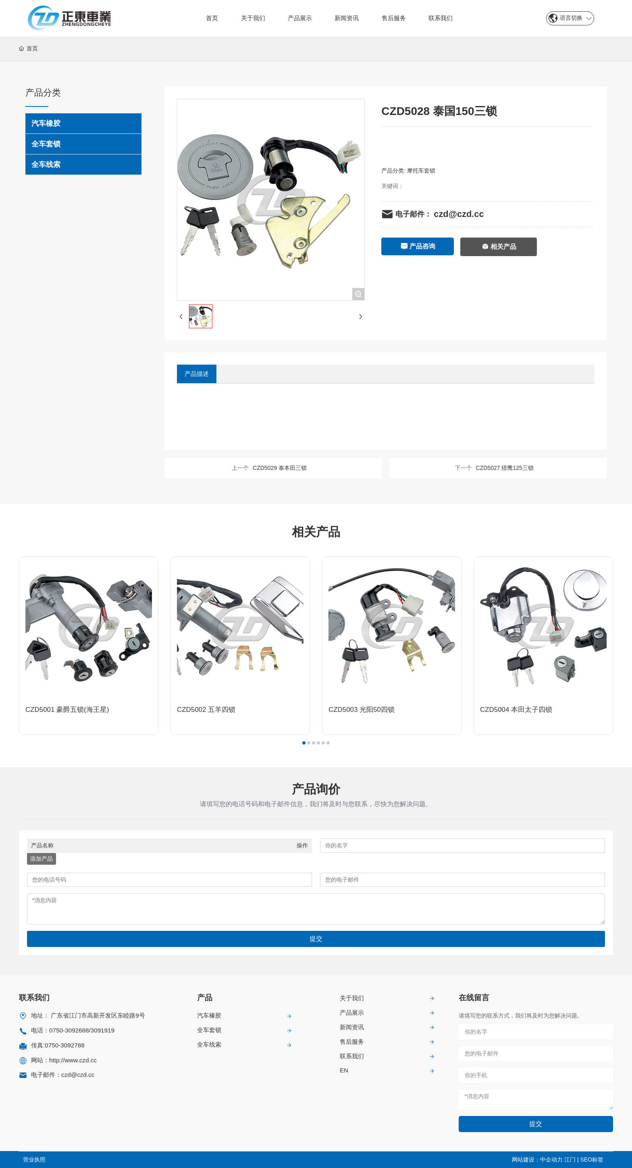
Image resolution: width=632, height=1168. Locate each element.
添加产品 (41, 858)
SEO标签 (591, 1159)
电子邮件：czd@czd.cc (62, 1074)
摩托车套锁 (421, 170)
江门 (570, 1159)
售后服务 (352, 1041)
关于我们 (352, 998)
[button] (304, 743)
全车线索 (209, 1044)
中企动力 (551, 1159)
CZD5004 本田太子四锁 (516, 709)
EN (344, 1070)
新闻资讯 (352, 1027)
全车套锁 (209, 1029)
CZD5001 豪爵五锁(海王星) (67, 709)
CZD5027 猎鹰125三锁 (505, 468)
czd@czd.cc (459, 214)
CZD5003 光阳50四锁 (361, 709)
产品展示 (352, 1012)
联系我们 (352, 1056)
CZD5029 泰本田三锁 (280, 468)
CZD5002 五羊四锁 (206, 709)
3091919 (102, 1030)
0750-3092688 (69, 1030)
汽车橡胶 (209, 1015)
